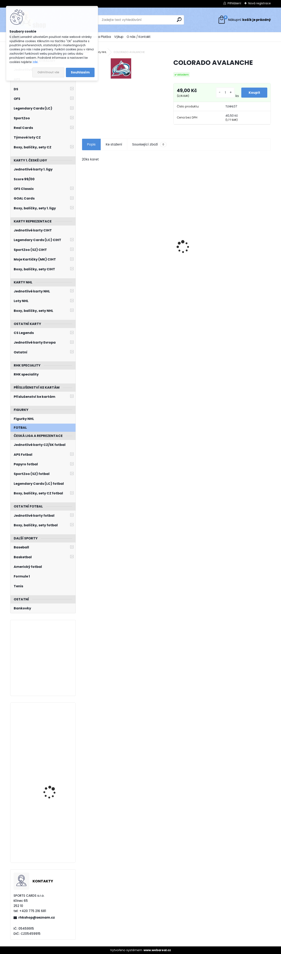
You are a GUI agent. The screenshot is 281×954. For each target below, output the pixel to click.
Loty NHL (101, 52)
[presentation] (84, 240)
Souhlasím (80, 72)
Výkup (118, 37)
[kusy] (224, 92)
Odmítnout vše (48, 72)
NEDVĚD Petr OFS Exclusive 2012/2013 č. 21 (103, 257)
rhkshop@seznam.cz (36, 917)
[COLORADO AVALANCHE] (121, 68)
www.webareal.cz (157, 950)
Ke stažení (114, 144)
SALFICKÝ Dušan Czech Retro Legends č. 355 (199, 255)
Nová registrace (259, 3)
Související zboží (149, 144)
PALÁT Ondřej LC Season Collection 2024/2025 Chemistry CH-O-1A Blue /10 (54, 728)
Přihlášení (234, 3)
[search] (179, 19)
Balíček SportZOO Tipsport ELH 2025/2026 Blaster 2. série (54, 780)
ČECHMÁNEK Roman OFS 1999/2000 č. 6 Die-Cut (248, 256)
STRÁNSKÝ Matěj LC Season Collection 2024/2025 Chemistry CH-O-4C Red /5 (53, 821)
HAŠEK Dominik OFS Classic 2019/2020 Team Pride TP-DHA (152, 256)
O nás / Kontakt (139, 37)
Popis (91, 144)
